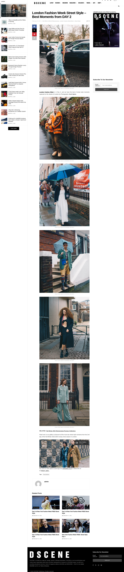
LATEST (51, 3)
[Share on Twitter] (34, 30)
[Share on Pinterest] (34, 34)
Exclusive (36, 507)
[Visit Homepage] (40, 3)
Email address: (97, 85)
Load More (14, 128)
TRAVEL (88, 3)
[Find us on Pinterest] (101, 565)
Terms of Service (44, 566)
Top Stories (46, 474)
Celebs (35, 530)
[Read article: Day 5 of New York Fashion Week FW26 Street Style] (76, 502)
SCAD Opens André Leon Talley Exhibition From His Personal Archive (16, 93)
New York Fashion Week (69, 530)
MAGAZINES (73, 3)
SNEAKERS (65, 3)
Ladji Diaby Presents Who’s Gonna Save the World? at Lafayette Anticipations (17, 84)
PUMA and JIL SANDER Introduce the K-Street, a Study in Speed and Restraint (17, 120)
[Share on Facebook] (34, 26)
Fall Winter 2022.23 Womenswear (51, 21)
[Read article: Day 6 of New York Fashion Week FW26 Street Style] (46, 502)
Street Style (77, 21)
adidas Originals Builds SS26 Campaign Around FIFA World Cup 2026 (17, 102)
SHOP (99, 3)
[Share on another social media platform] (34, 38)
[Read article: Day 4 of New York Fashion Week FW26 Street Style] (46, 526)
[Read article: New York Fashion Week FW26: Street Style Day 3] (76, 526)
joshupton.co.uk (67, 468)
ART (94, 3)
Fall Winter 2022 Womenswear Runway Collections (61, 431)
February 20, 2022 (36, 21)
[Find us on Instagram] (98, 565)
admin (46, 481)
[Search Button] (118, 6)
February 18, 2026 (37, 515)
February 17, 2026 (66, 515)
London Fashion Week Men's (67, 21)
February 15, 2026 (66, 538)
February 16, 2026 (37, 538)
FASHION (57, 3)
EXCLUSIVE (81, 3)
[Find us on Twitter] (95, 565)
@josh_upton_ (45, 470)
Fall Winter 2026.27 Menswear (71, 507)
